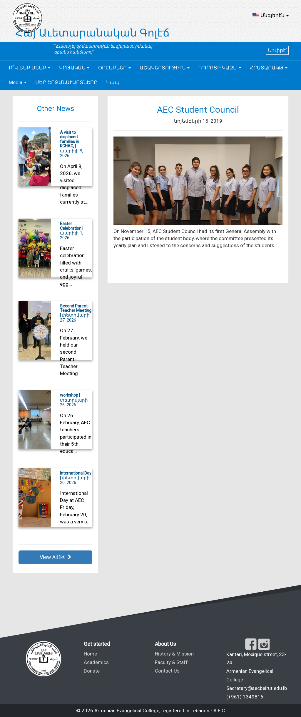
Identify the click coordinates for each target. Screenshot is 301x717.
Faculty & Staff (171, 662)
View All (55, 557)
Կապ (113, 82)
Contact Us (167, 671)
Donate (92, 671)
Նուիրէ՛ (277, 50)
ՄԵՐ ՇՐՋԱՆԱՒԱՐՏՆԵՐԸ (66, 82)
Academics (96, 662)
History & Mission (174, 654)
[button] (270, 15)
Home (90, 654)
